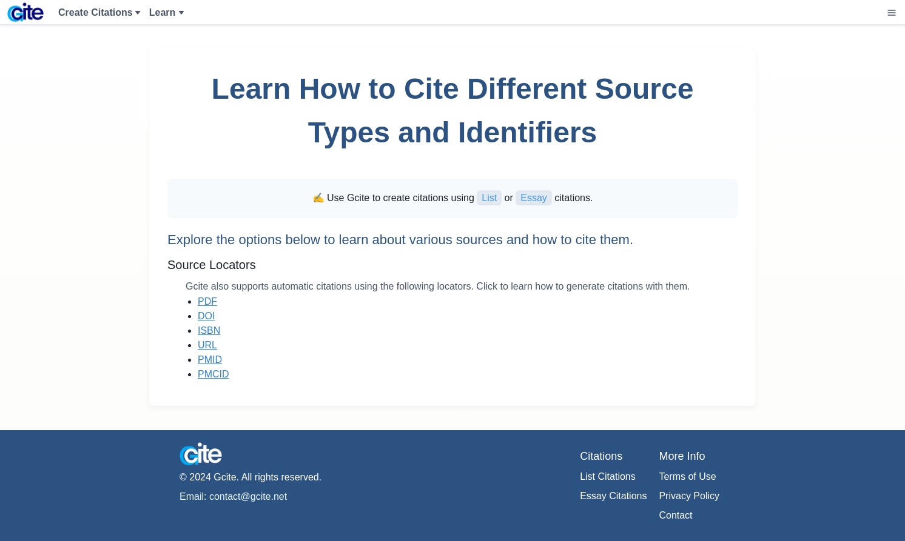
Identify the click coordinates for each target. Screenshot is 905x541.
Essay (533, 198)
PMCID (213, 374)
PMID (210, 359)
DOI (206, 316)
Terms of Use (687, 476)
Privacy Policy (689, 496)
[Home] (25, 12)
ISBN (209, 330)
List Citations (608, 476)
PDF (207, 301)
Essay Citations (613, 496)
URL (207, 345)
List (489, 198)
